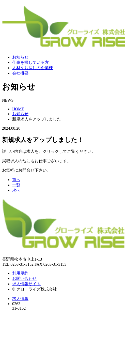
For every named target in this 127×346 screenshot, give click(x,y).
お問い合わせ (24, 278)
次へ (16, 190)
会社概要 (20, 73)
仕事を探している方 (30, 62)
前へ (16, 179)
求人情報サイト (26, 284)
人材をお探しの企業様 (32, 68)
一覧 (16, 185)
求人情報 (20, 298)
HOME (18, 109)
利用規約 (20, 273)
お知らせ (20, 57)
